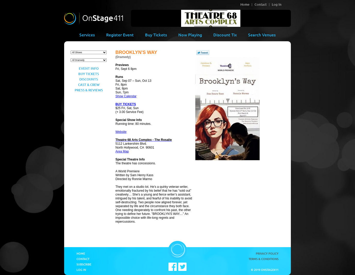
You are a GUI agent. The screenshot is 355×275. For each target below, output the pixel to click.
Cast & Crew (88, 84)
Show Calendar (126, 96)
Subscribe (84, 264)
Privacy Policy (267, 253)
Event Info (89, 68)
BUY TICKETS (125, 104)
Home (244, 4)
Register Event (120, 34)
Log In (277, 4)
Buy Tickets (156, 34)
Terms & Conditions (263, 259)
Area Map (122, 151)
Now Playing (190, 34)
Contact (261, 4)
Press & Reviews (89, 90)
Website (120, 132)
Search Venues (262, 34)
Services (87, 34)
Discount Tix (225, 34)
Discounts (88, 79)
